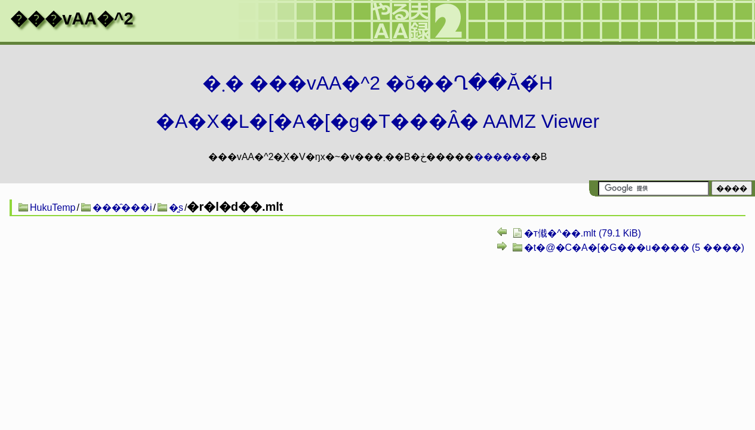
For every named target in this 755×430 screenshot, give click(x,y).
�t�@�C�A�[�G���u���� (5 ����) (634, 247)
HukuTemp (52, 207)
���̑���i (122, 207)
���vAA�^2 (71, 18)
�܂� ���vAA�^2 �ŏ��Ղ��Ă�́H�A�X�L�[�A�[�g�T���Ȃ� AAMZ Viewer (377, 102)
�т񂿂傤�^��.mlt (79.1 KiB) (582, 233)
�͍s (176, 207)
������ (502, 157)
